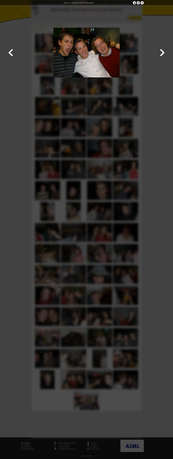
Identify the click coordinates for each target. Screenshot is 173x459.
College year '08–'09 (77, 3)
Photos (66, 3)
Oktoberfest (90, 3)
